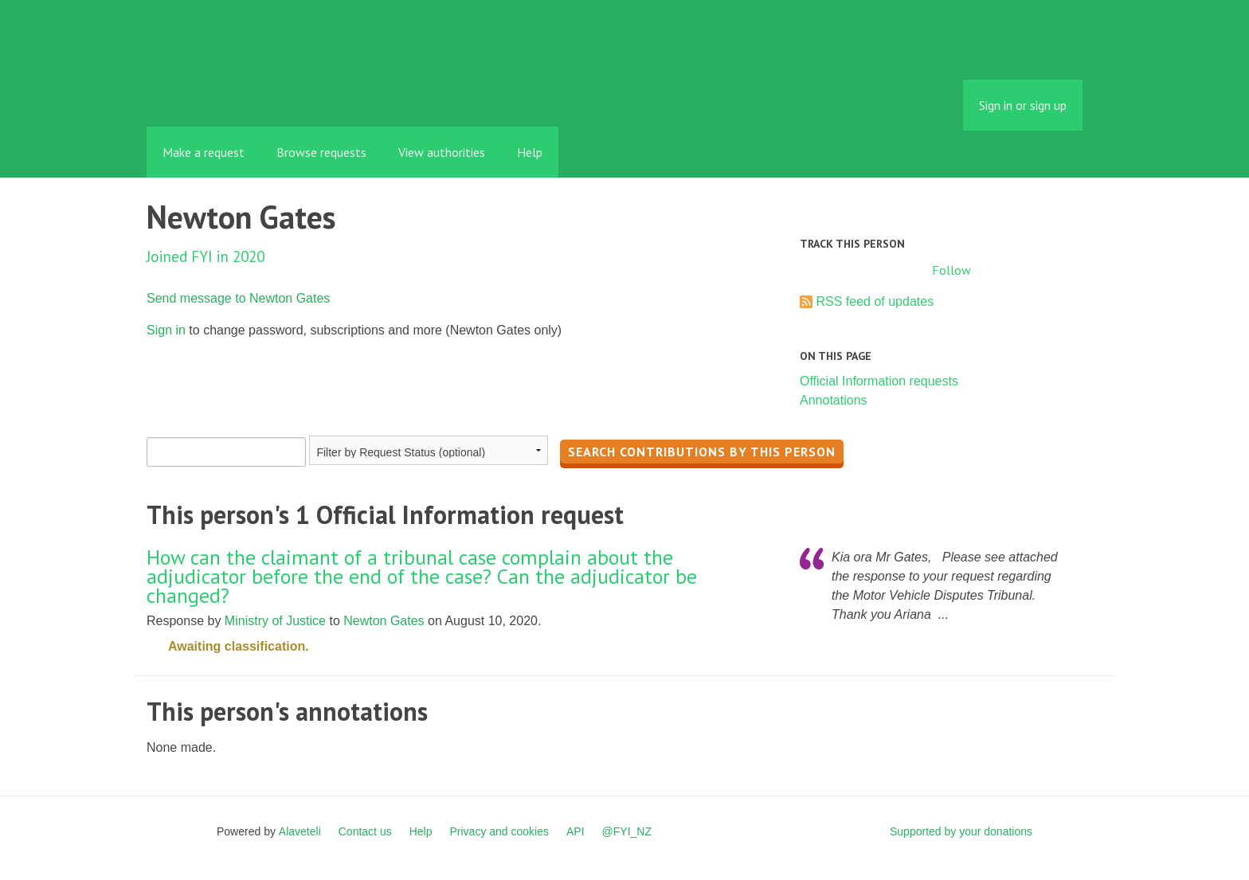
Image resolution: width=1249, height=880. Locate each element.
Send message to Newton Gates (238, 298)
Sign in (166, 330)
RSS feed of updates (875, 301)
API (575, 831)
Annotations (833, 400)
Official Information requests (879, 381)
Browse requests (321, 152)
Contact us (365, 831)
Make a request (203, 152)
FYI (238, 91)
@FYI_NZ (627, 831)
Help (529, 152)
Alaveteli (300, 831)
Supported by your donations (961, 831)
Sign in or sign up (1023, 105)
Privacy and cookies (499, 831)
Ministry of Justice (275, 621)
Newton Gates (383, 621)
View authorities (441, 152)
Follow (951, 270)
